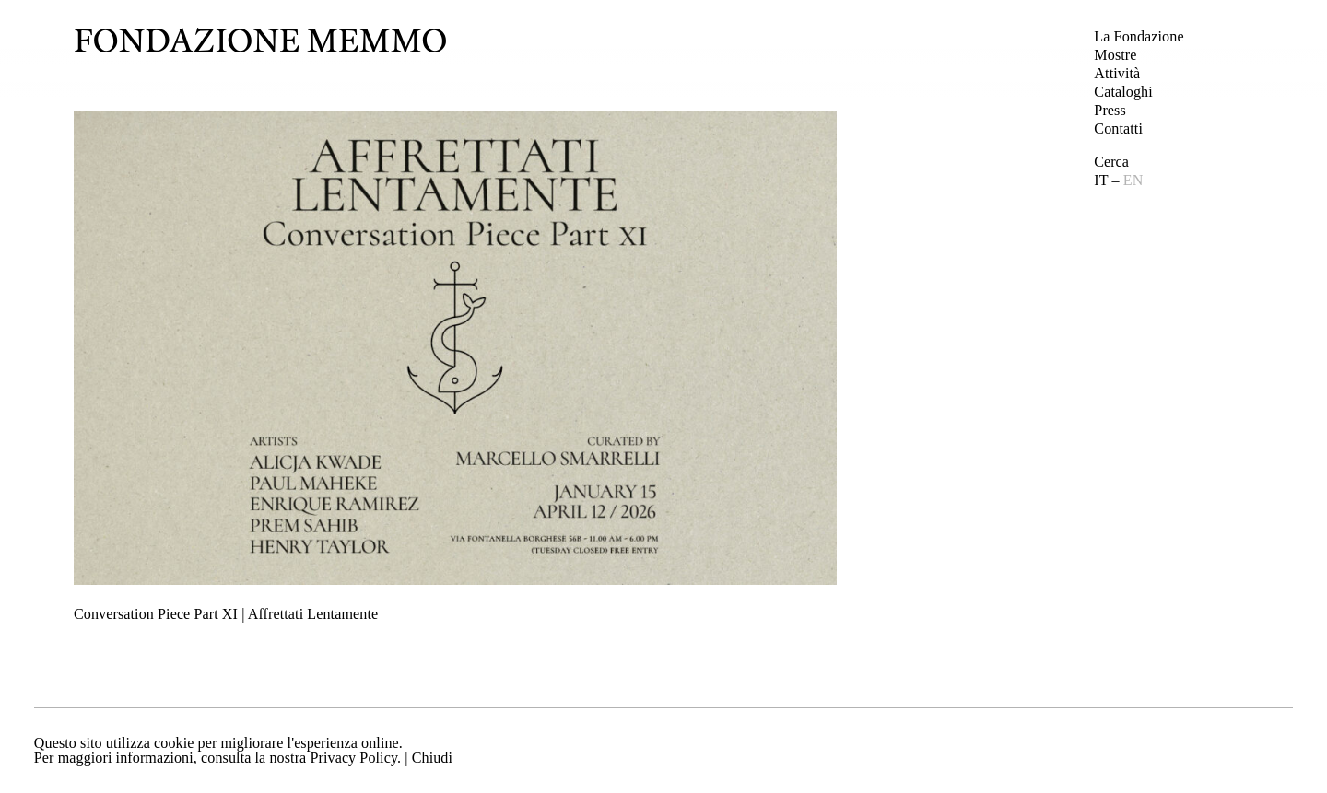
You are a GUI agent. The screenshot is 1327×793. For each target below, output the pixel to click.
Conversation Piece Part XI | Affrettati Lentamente (226, 614)
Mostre (1115, 55)
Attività (1117, 73)
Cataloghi (1123, 91)
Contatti (1118, 128)
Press (1109, 110)
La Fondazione (1138, 36)
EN (1133, 180)
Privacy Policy (353, 757)
